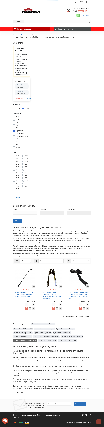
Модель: (43, 209)
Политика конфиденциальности (48, 415)
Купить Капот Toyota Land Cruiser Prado (46, 336)
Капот (35, 35)
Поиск (18, 221)
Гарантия (16, 417)
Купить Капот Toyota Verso (62, 333)
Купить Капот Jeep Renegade (21, 60)
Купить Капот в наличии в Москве (21, 65)
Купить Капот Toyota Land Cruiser (72, 336)
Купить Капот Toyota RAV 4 (22, 336)
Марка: (15, 209)
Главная (16, 35)
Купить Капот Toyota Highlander (24, 340)
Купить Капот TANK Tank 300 (21, 55)
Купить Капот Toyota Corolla (67, 340)
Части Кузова (26, 35)
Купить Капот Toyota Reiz (43, 333)
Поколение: (71, 209)
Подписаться (80, 404)
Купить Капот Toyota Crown (47, 340)
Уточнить (28, 98)
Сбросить (19, 98)
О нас (15, 415)
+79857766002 (84, 15)
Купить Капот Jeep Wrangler (21, 69)
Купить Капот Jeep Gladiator (21, 74)
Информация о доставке (27, 415)
